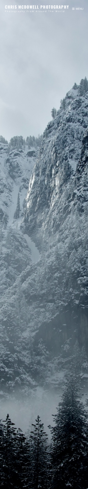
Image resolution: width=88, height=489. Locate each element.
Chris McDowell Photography (37, 7)
